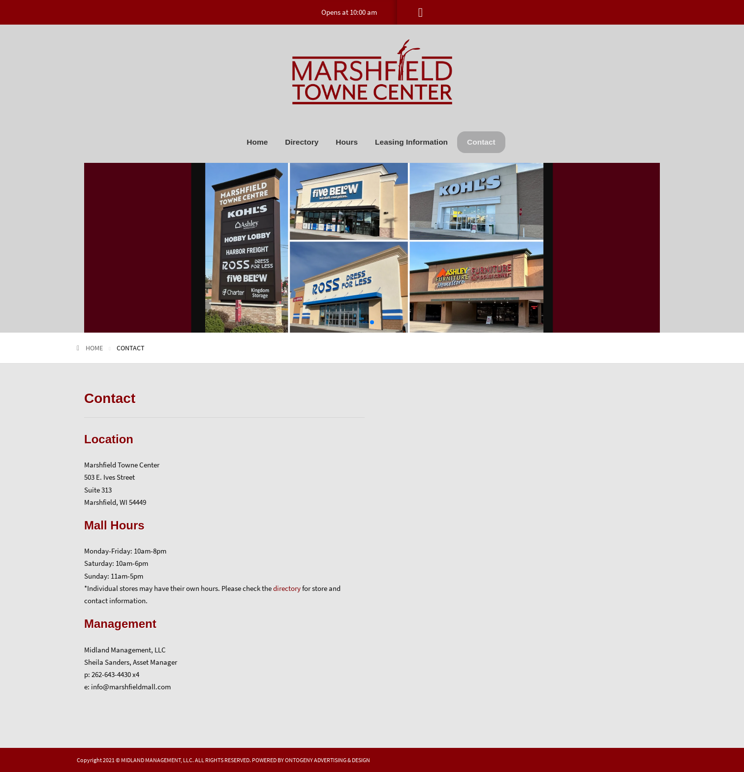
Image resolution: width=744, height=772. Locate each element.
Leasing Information (411, 142)
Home (257, 142)
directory (287, 588)
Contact (481, 142)
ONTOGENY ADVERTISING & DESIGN (327, 760)
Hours (347, 142)
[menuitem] (257, 142)
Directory (301, 142)
